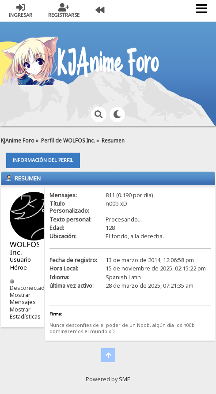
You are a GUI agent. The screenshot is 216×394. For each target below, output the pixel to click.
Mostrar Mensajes (23, 298)
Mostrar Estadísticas (25, 313)
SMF (124, 379)
